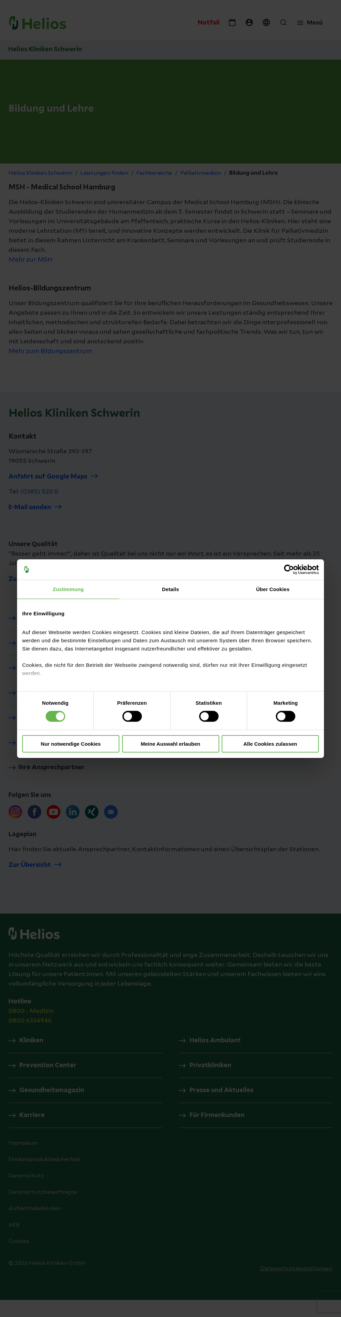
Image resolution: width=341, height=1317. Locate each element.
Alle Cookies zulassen (270, 744)
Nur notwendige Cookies (71, 744)
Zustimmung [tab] (68, 589)
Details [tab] (170, 589)
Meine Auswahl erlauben (171, 744)
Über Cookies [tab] (273, 589)
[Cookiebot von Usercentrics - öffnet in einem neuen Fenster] (289, 569)
